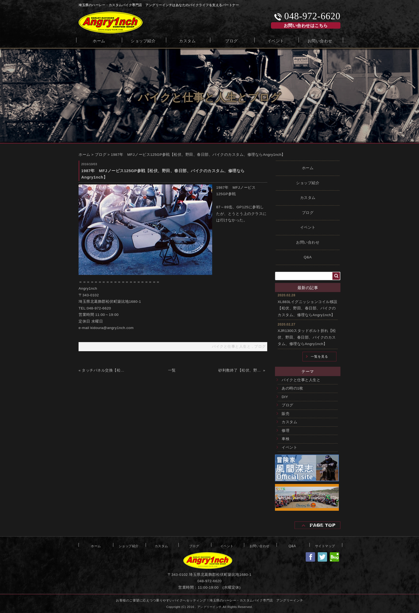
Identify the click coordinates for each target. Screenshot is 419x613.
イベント (275, 40)
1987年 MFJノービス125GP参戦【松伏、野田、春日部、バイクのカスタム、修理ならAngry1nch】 (198, 155)
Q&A (308, 257)
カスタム (187, 40)
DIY (285, 397)
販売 (285, 414)
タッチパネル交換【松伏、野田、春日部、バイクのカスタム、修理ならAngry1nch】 (103, 370)
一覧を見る (319, 356)
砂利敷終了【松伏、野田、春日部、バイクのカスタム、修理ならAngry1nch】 (240, 370)
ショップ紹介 (143, 40)
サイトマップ (325, 545)
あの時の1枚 (292, 388)
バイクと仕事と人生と (301, 380)
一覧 (172, 370)
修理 (285, 431)
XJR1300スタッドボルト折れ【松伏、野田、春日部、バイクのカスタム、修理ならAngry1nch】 (307, 337)
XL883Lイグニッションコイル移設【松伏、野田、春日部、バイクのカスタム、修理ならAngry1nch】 (307, 308)
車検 (285, 439)
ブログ (231, 40)
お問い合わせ (320, 40)
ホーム (99, 40)
